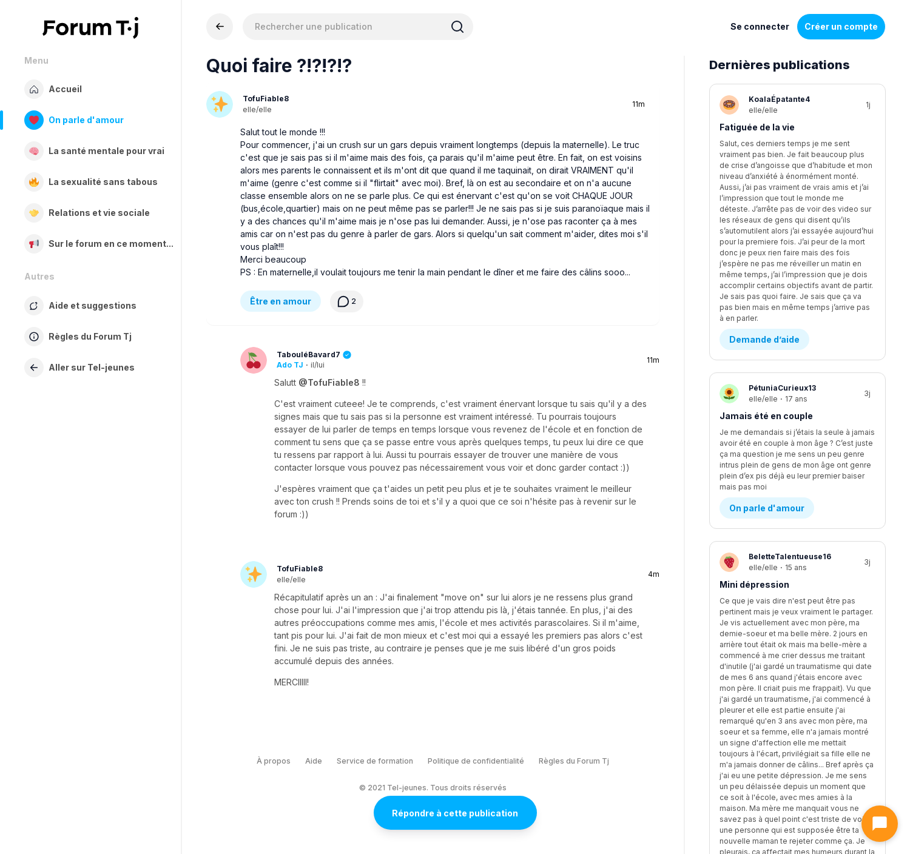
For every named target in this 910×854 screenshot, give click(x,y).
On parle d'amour (766, 328)
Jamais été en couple (766, 266)
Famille (745, 619)
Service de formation (375, 760)
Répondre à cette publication (455, 813)
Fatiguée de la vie (757, 127)
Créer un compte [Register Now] (841, 26)
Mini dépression (754, 405)
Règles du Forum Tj (574, 760)
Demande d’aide (764, 189)
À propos (274, 760)
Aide (313, 760)
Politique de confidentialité (476, 760)
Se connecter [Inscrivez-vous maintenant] (759, 26)
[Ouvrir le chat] (879, 823)
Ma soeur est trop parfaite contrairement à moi (777, 550)
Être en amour (280, 301)
